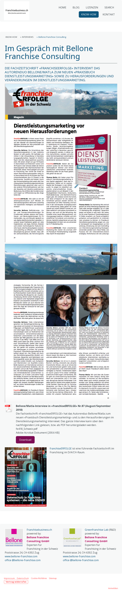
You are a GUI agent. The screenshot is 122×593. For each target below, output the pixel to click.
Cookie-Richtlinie (39, 578)
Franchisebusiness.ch (39, 529)
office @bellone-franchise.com (23, 560)
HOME (61, 13)
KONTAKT (107, 20)
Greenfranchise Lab (96, 529)
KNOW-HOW (87, 20)
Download (25, 439)
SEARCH (108, 13)
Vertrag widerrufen (16, 581)
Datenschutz (23, 578)
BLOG (74, 13)
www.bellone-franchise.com (21, 556)
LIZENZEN (91, 13)
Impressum (9, 578)
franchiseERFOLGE (61, 448)
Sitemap (53, 578)
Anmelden (113, 588)
